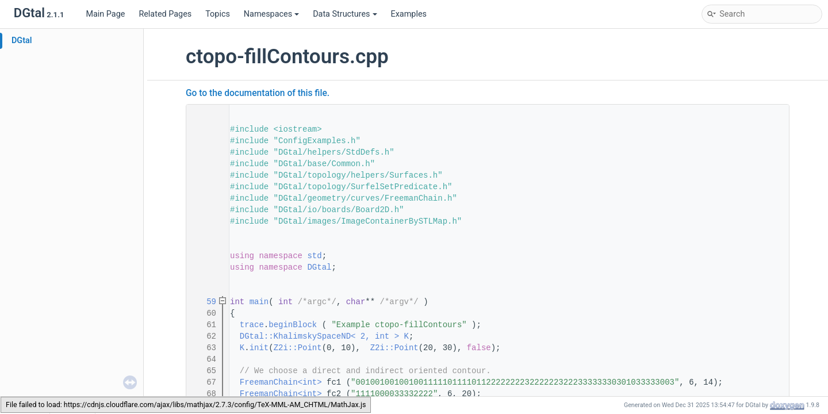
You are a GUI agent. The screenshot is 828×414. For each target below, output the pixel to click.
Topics (217, 14)
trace (252, 324)
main (259, 301)
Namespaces (271, 14)
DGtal (22, 40)
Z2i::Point (298, 347)
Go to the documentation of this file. (257, 93)
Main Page (105, 14)
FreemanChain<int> (281, 382)
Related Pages (165, 14)
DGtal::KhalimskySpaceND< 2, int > (319, 336)
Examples (409, 14)
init (259, 347)
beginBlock (293, 324)
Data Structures (345, 14)
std (314, 255)
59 (204, 301)
